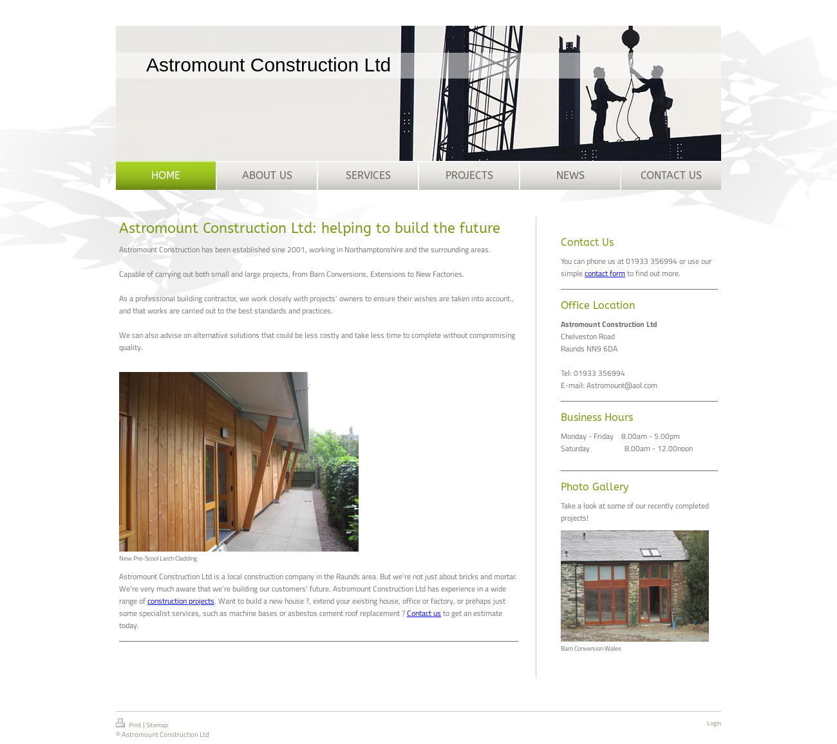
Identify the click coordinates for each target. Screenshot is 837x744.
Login (714, 723)
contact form (605, 273)
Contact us (424, 613)
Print (129, 724)
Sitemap (157, 725)
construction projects (180, 601)
